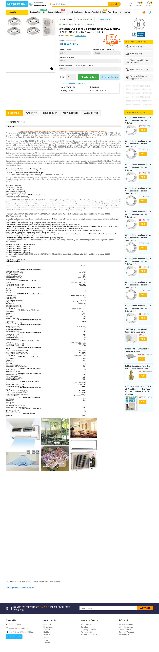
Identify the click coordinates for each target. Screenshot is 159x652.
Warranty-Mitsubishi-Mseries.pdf (20, 587)
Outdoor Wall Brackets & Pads (104, 49)
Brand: (67, 35)
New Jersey (48, 627)
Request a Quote (14, 637)
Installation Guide (126, 624)
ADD (143, 130)
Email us (95, 87)
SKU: (61, 25)
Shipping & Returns (88, 630)
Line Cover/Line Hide (66, 57)
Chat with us (69, 87)
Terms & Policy (125, 630)
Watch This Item (110, 77)
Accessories (125, 12)
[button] (144, 12)
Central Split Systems (56, 11)
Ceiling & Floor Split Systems (95, 11)
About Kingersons (126, 627)
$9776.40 (72, 43)
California (47, 630)
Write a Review (80, 36)
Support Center (99, 91)
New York (47, 624)
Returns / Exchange (127, 632)
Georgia (46, 637)
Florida (46, 632)
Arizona (46, 643)
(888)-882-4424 (68, 91)
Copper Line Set (65, 49)
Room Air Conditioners (74, 12)
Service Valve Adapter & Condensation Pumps (76, 65)
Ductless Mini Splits (38, 11)
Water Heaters (113, 12)
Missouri (46, 635)
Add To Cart (88, 77)
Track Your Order (88, 632)
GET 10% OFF (145, 608)
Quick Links (11, 12)
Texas (45, 640)
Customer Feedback (89, 635)
